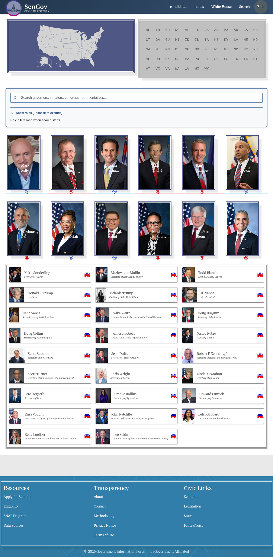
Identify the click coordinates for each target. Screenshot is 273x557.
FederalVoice (193, 525)
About (98, 497)
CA (246, 29)
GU (167, 39)
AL (187, 29)
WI (197, 68)
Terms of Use (104, 535)
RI (206, 58)
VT (148, 68)
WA (177, 68)
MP (148, 58)
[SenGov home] (28, 8)
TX (246, 58)
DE (148, 29)
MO (187, 49)
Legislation (192, 506)
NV (216, 49)
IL (197, 39)
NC (177, 29)
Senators (190, 497)
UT (255, 58)
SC (216, 58)
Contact (100, 506)
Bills (260, 7)
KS (216, 39)
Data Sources (13, 525)
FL (197, 29)
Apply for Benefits (17, 497)
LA (236, 39)
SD (226, 58)
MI (157, 49)
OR (177, 58)
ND (255, 49)
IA (206, 39)
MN (167, 49)
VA (167, 68)
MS (177, 49)
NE (206, 49)
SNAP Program (15, 516)
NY (246, 49)
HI (177, 39)
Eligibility (11, 506)
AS (216, 29)
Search (244, 7)
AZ (226, 29)
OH (157, 58)
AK (206, 29)
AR (236, 29)
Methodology (104, 516)
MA (148, 49)
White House (222, 7)
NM (236, 49)
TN (236, 58)
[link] (83, 55)
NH (167, 29)
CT (148, 39)
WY (206, 68)
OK (167, 58)
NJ (226, 49)
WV (187, 68)
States (188, 516)
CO (255, 29)
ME (246, 39)
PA (187, 58)
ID (187, 39)
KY (226, 39)
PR (197, 58)
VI (157, 68)
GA (157, 39)
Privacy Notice (105, 525)
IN (157, 29)
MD (255, 39)
